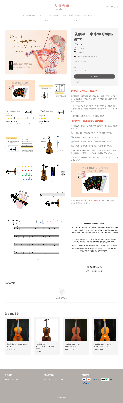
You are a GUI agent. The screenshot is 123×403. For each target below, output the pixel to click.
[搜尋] (77, 20)
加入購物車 (94, 76)
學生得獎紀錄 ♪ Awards (58, 15)
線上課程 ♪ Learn (29, 15)
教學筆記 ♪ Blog (74, 15)
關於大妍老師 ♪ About (91, 15)
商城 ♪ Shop (42, 15)
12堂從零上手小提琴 (93, 200)
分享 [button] (76, 82)
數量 (75, 67)
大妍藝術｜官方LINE (11, 379)
